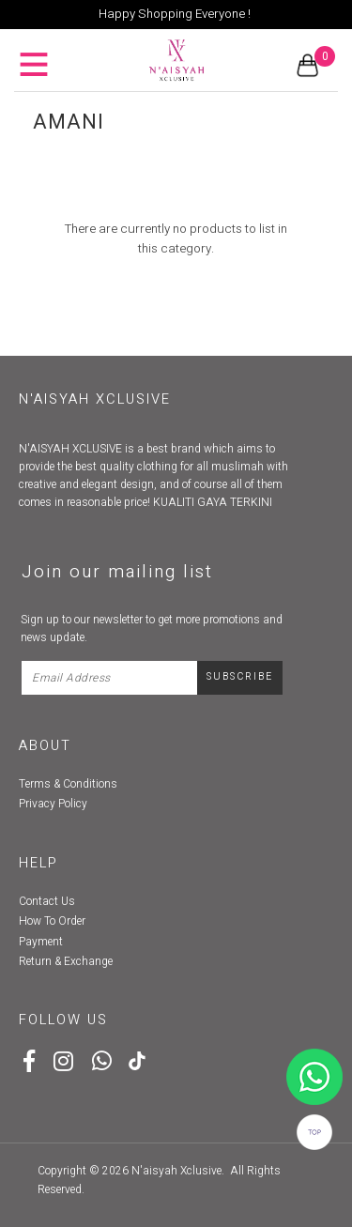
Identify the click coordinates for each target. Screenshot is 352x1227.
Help (38, 863)
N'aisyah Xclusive (176, 1170)
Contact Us (47, 901)
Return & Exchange (66, 961)
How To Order (52, 921)
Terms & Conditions (68, 783)
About (45, 746)
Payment (41, 941)
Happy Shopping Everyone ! (175, 14)
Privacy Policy (53, 803)
